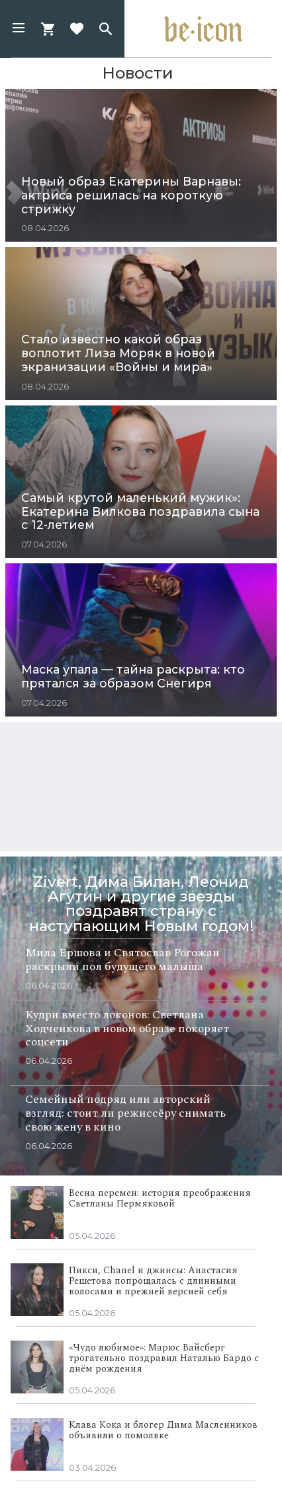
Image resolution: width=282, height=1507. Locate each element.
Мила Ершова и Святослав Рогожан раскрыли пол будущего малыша (122, 959)
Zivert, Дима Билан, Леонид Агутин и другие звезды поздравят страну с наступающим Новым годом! (141, 903)
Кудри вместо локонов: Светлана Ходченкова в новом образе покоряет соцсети (127, 1028)
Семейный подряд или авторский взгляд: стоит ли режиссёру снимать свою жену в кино (125, 1113)
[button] (18, 29)
